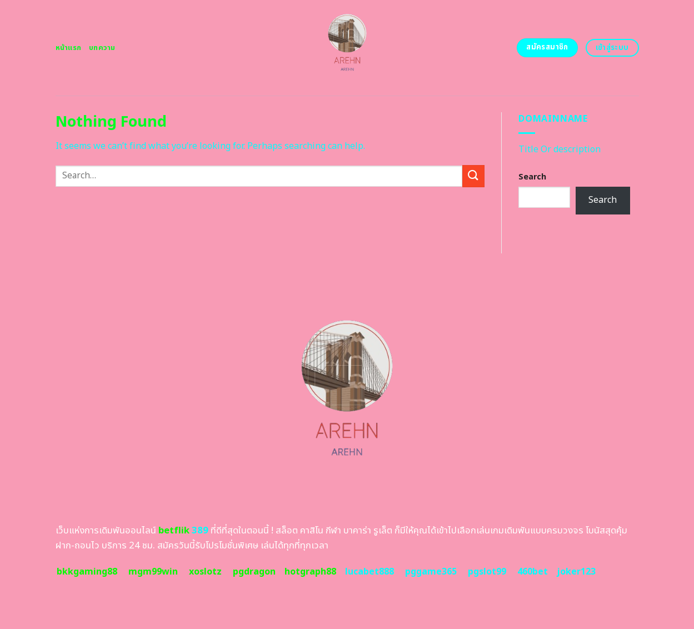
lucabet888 (369, 571)
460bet (532, 571)
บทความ (102, 47)
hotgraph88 (310, 571)
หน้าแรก (69, 47)
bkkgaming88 (87, 571)
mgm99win (153, 571)
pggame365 (431, 571)
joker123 (576, 571)
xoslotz (205, 571)
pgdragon (254, 571)
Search (532, 177)
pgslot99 (487, 571)
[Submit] (473, 176)
